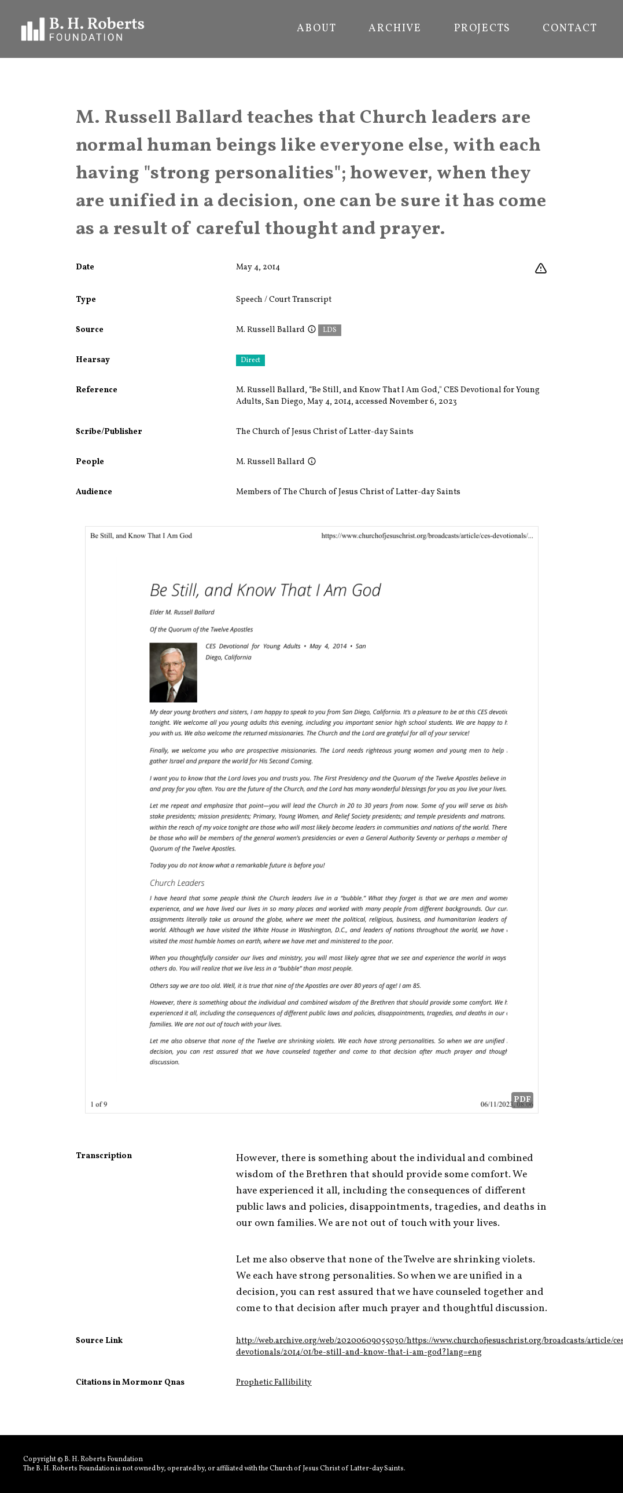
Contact (570, 29)
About (316, 29)
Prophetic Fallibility (274, 1382)
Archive (395, 29)
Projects (482, 29)
